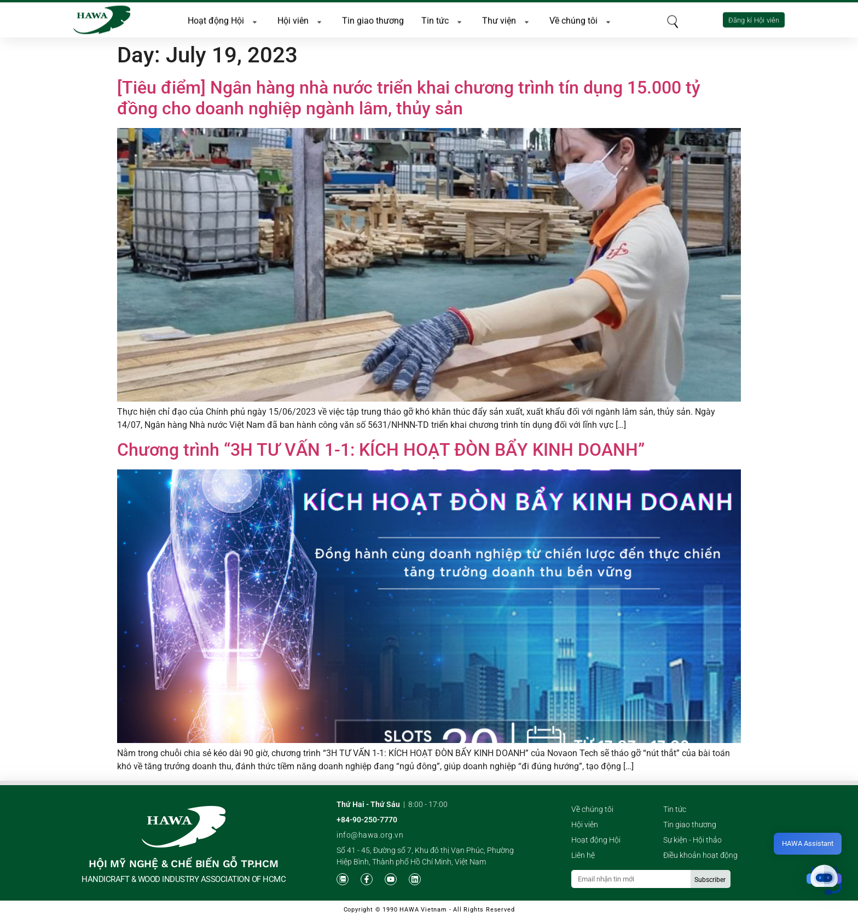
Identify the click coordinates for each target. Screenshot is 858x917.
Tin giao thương (373, 19)
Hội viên (300, 19)
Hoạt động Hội (224, 19)
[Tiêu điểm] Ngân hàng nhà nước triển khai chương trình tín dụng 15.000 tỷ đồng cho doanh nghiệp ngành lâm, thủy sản (408, 98)
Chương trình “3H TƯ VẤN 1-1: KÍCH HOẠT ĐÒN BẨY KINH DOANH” (381, 449)
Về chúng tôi (581, 19)
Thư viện (507, 19)
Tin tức (443, 19)
